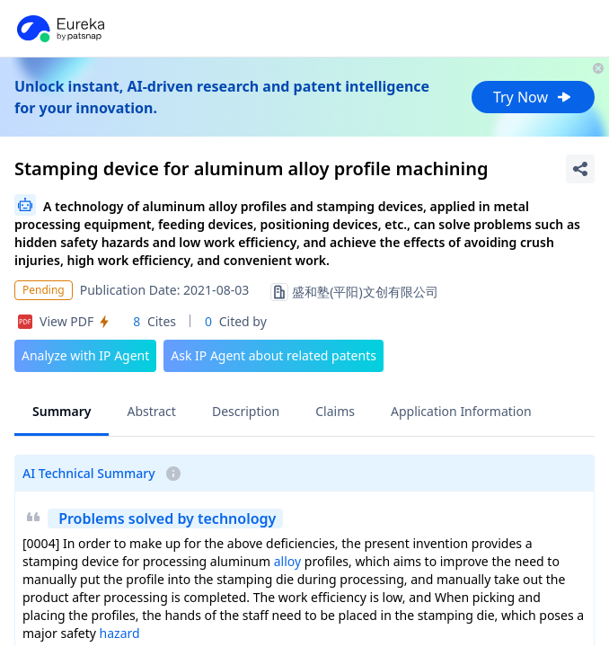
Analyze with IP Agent (85, 355)
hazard (120, 633)
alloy (287, 561)
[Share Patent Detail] (580, 169)
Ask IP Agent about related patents (273, 355)
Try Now (533, 97)
